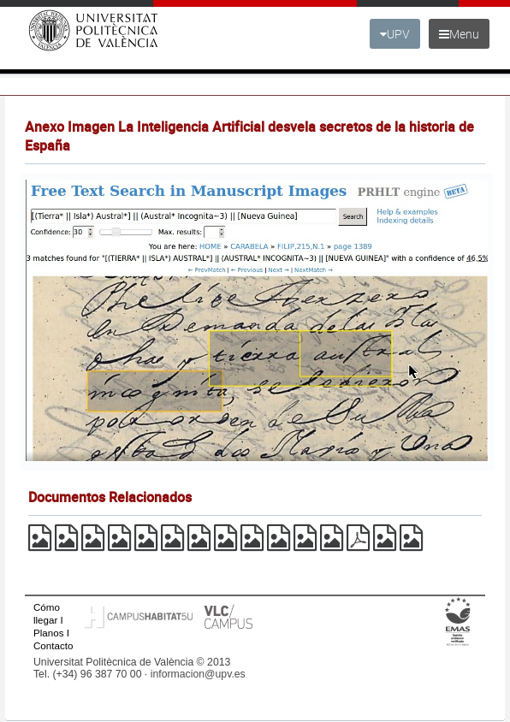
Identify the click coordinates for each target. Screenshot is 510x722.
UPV (395, 34)
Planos (48, 632)
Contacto (53, 645)
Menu (459, 34)
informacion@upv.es (198, 674)
